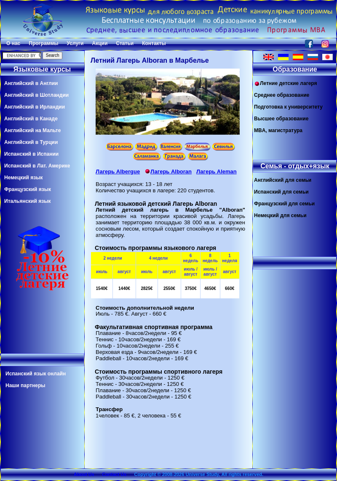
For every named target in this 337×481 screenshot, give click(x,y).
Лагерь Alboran (168, 171)
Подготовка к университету (288, 107)
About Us (84, 474)
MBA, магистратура (278, 130)
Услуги (75, 43)
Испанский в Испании (31, 154)
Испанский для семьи (281, 192)
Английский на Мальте (32, 130)
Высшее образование (281, 119)
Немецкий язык (23, 178)
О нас (13, 43)
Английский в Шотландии (36, 95)
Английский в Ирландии (34, 107)
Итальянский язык (27, 201)
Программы (43, 43)
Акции (99, 43)
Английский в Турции (31, 142)
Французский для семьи (284, 204)
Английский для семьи (282, 180)
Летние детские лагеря (285, 83)
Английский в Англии (31, 83)
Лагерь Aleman (216, 171)
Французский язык (27, 189)
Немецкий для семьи (280, 215)
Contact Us (114, 474)
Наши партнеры (25, 385)
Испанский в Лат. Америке (37, 166)
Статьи (125, 43)
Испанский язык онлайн (35, 374)
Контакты (154, 43)
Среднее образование (281, 95)
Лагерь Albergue (118, 171)
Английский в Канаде (31, 119)
